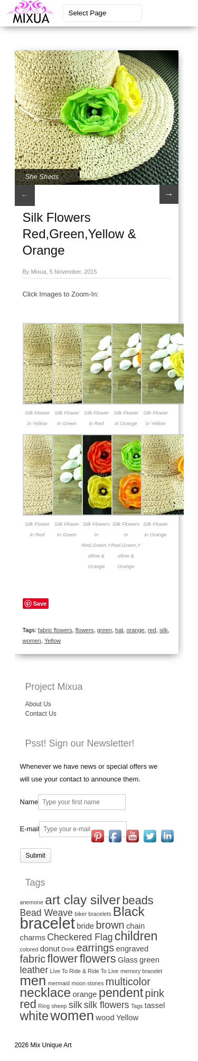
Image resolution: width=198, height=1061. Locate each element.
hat (119, 630)
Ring (44, 1006)
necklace (45, 992)
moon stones (88, 983)
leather (34, 970)
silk (163, 630)
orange (135, 630)
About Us (38, 704)
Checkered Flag (79, 937)
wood (105, 1017)
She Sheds (42, 177)
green (104, 630)
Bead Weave (46, 912)
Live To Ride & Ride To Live (84, 971)
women (32, 640)
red (152, 630)
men (33, 980)
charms (33, 937)
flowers (85, 630)
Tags (137, 1006)
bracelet (47, 923)
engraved (132, 949)
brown (110, 925)
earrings (95, 948)
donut (50, 949)
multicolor (128, 981)
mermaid (59, 983)
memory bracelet (141, 971)
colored (29, 949)
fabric (33, 959)
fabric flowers (55, 630)
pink (154, 993)
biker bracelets (92, 914)
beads (137, 900)
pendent (121, 993)
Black (129, 911)
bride (85, 926)
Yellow (52, 640)
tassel (155, 1005)
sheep (59, 1006)
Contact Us (40, 713)
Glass (128, 960)
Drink (67, 949)
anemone (31, 902)
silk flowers (106, 1005)
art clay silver (82, 900)
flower (62, 958)
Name (29, 802)
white (34, 1016)
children (136, 936)
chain (135, 926)
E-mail (30, 829)
